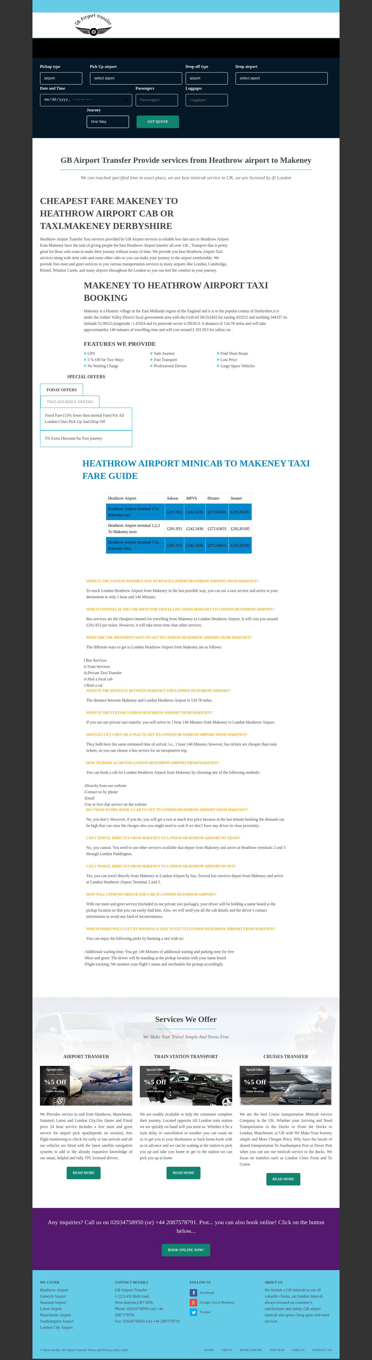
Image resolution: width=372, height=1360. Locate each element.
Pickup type (50, 67)
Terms (92, 1351)
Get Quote (158, 123)
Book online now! (186, 1251)
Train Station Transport (186, 1057)
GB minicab (295, 1291)
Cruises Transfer (285, 1057)
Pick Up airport (103, 67)
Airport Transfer (86, 1057)
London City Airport (56, 1329)
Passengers (145, 89)
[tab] (61, 391)
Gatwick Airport (53, 1297)
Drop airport (246, 67)
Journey (94, 111)
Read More (84, 1174)
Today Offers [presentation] (61, 391)
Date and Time (52, 89)
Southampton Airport (57, 1322)
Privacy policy (111, 1351)
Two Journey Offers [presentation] (70, 403)
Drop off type (197, 67)
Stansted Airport (53, 1304)
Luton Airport (51, 1310)
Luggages (194, 89)
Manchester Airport (55, 1316)
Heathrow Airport (54, 1291)
